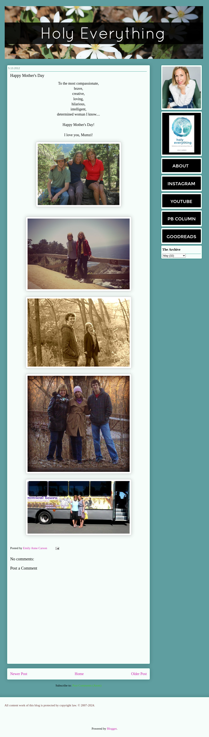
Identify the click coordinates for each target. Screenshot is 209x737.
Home (79, 674)
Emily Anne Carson (35, 548)
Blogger (112, 728)
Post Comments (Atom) (86, 685)
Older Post (139, 674)
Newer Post (18, 674)
